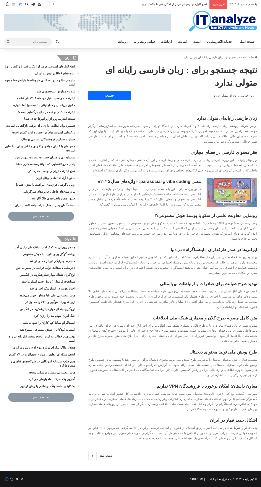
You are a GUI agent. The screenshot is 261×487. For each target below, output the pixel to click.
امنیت (197, 41)
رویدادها (123, 41)
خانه (253, 57)
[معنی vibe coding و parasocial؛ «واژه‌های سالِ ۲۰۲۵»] (232, 192)
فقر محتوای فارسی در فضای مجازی (224, 152)
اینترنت (182, 41)
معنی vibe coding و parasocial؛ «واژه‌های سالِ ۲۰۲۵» (149, 181)
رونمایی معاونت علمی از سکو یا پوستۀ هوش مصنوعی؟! (205, 215)
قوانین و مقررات (144, 41)
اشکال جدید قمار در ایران (233, 420)
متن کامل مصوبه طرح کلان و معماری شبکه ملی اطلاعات (205, 318)
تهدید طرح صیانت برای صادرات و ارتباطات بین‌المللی (208, 283)
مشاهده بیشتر (41, 216)
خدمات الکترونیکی (220, 41)
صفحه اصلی (246, 41)
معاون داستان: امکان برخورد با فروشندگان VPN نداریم (207, 386)
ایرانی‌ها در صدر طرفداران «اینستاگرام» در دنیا (214, 249)
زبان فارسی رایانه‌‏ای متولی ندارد (227, 118)
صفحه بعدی (102, 456)
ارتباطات (166, 41)
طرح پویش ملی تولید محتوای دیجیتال (223, 352)
